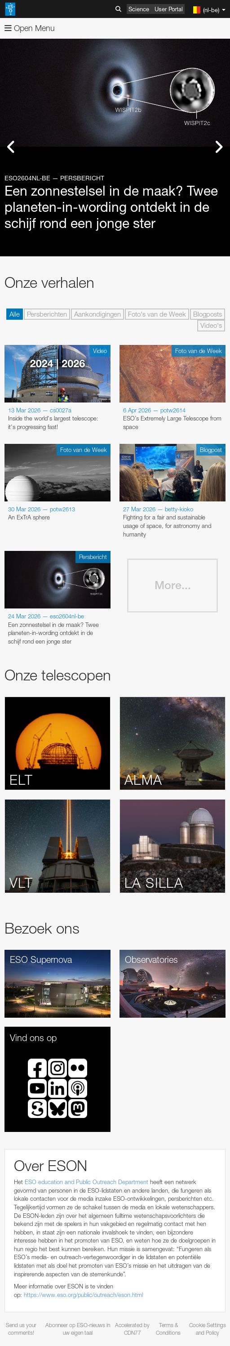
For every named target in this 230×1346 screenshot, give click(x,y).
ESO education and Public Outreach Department (86, 1181)
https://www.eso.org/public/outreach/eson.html (83, 1294)
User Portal (169, 9)
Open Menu (29, 28)
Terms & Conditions (168, 1329)
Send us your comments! (21, 1329)
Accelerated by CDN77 (132, 1329)
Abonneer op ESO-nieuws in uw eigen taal (77, 1329)
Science (138, 9)
